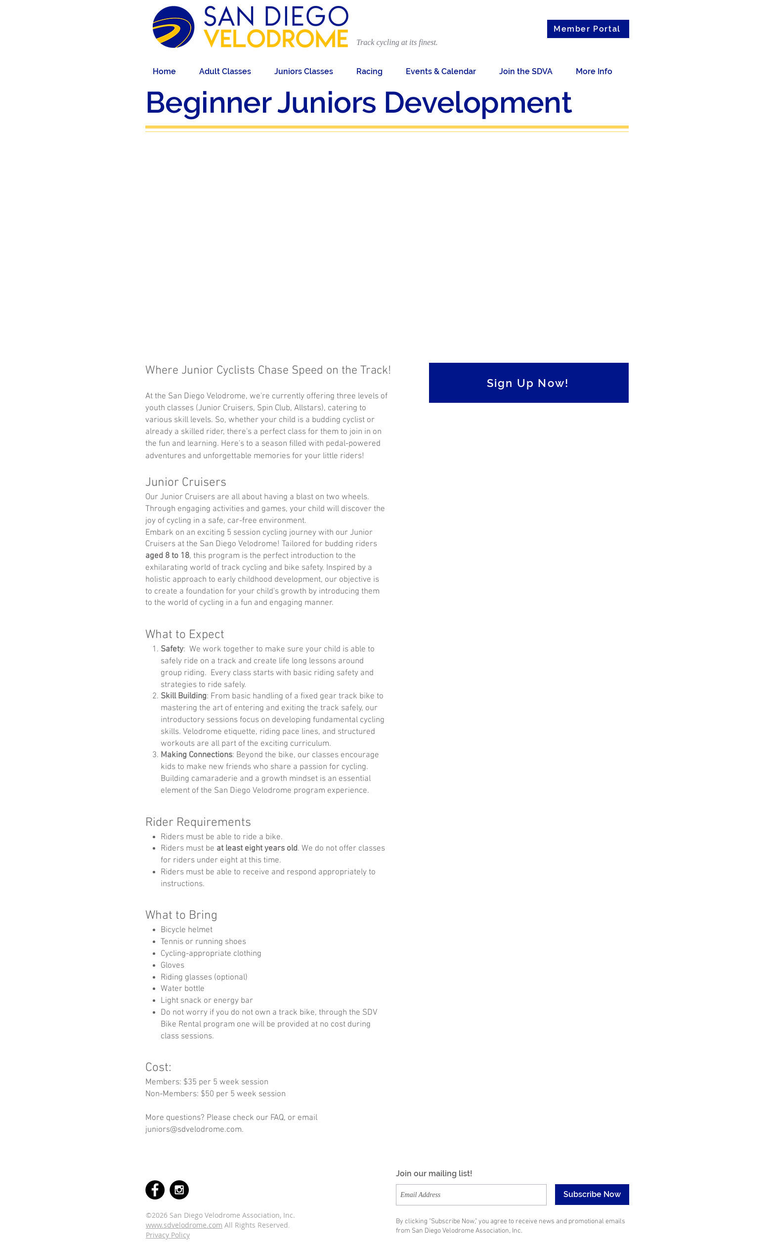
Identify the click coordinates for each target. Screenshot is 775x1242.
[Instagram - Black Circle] (179, 1189)
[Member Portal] (588, 29)
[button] (229, 71)
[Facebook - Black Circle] (155, 1189)
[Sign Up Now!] (529, 383)
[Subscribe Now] (592, 1194)
